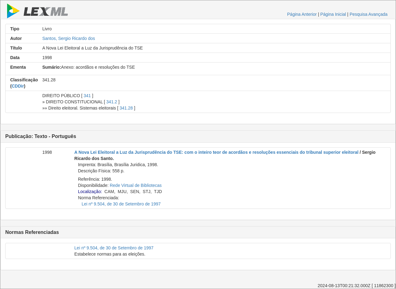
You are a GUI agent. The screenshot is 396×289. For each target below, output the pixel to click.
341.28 (126, 108)
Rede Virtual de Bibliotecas (136, 185)
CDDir (18, 86)
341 (87, 95)
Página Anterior (302, 14)
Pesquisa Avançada (369, 14)
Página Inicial (333, 14)
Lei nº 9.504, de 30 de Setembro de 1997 (121, 203)
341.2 (111, 101)
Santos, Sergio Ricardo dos (68, 38)
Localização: (90, 191)
